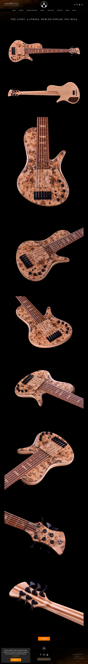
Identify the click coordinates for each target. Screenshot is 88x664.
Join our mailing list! (44, 659)
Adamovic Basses (44, 4)
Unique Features (32, 10)
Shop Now (51, 10)
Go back (44, 638)
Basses (21, 10)
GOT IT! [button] (16, 659)
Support (59, 10)
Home (14, 10)
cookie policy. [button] (15, 656)
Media (67, 10)
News (74, 10)
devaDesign (81, 658)
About (42, 10)
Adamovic (11, 3)
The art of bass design (11, 5)
